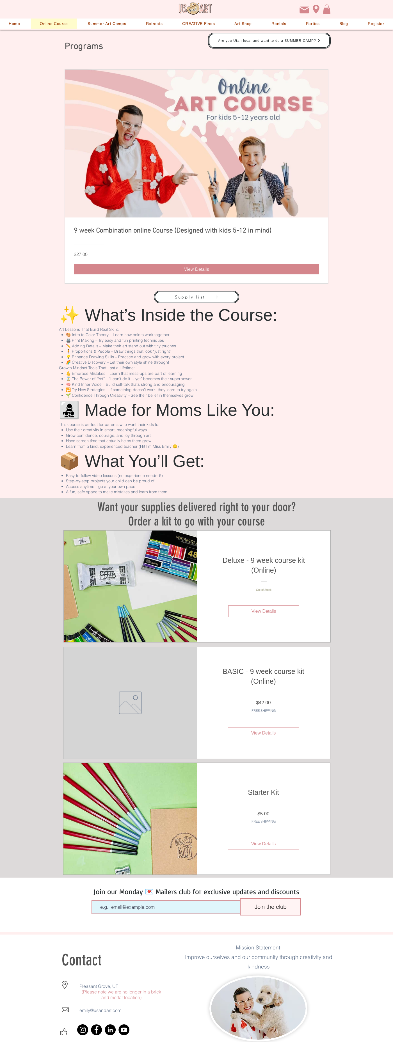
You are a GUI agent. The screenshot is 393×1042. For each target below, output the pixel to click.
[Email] (304, 10)
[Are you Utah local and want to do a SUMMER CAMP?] (269, 41)
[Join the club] (270, 906)
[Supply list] (196, 297)
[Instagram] (82, 1029)
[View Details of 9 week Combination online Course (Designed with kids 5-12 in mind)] (196, 269)
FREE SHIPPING (264, 710)
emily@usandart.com (100, 1010)
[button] (327, 9)
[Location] (316, 9)
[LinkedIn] (110, 1029)
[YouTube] (123, 1029)
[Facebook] (96, 1029)
